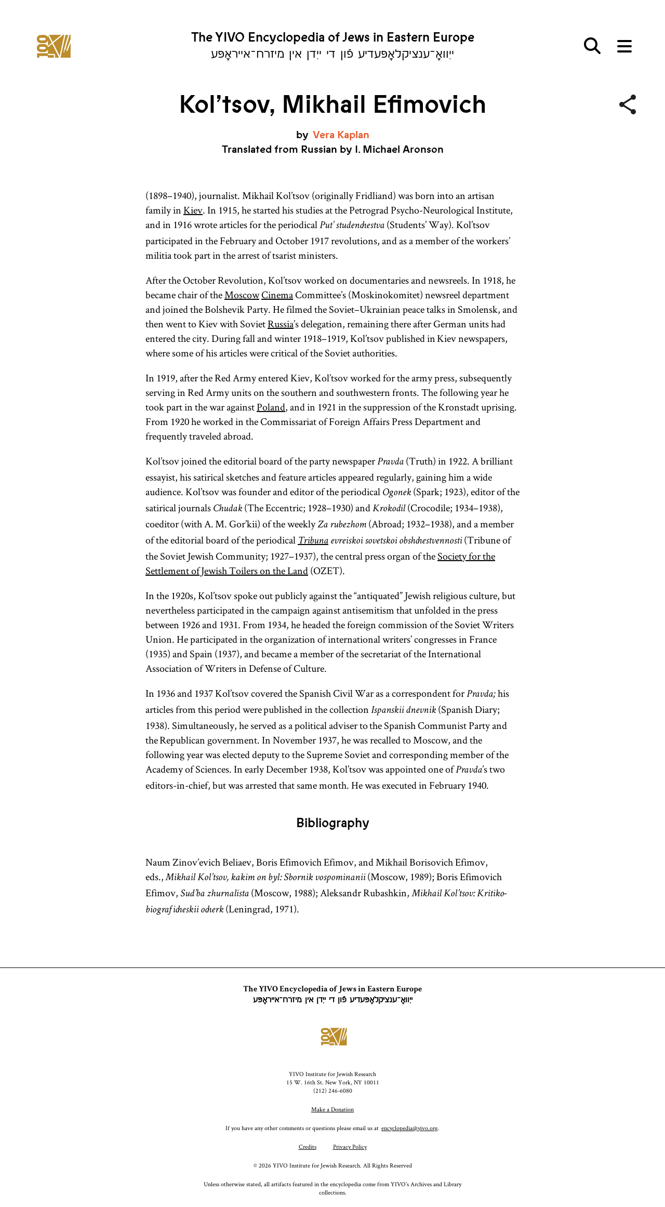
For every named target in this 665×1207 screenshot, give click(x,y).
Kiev (193, 210)
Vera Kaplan (341, 135)
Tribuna (313, 541)
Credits (307, 1146)
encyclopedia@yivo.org (409, 1128)
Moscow (241, 294)
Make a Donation (332, 1109)
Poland (271, 407)
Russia (281, 323)
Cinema (277, 294)
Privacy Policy (350, 1146)
